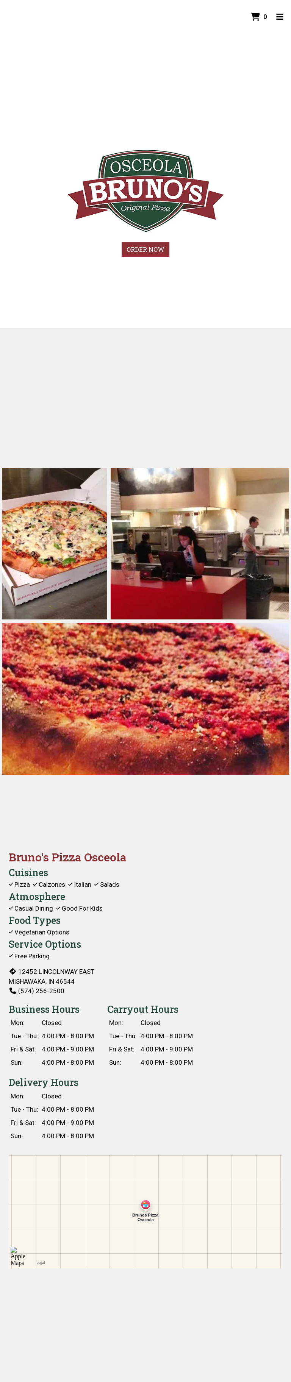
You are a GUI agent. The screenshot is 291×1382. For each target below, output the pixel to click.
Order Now (145, 249)
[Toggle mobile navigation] (280, 17)
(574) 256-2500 (36, 991)
